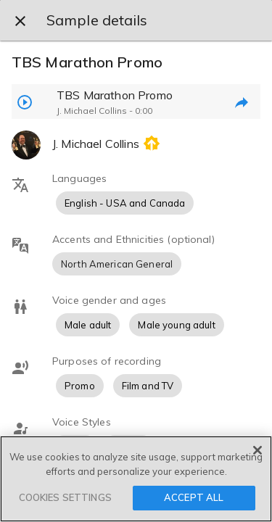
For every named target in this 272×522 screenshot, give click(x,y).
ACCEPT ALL (193, 497)
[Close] (257, 450)
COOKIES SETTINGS (65, 497)
